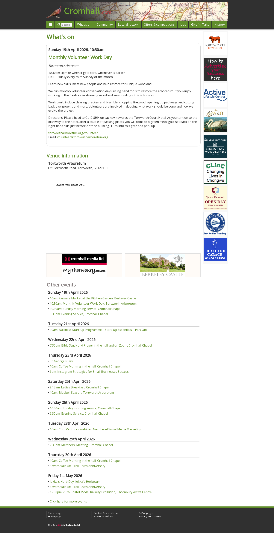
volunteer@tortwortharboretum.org (82, 137)
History (219, 24)
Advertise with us (103, 516)
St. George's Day (61, 361)
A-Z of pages (146, 513)
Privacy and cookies (150, 516)
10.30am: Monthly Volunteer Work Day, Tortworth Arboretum (93, 303)
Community (105, 24)
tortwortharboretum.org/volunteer (73, 133)
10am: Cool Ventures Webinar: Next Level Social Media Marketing (95, 429)
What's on (84, 24)
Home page (54, 516)
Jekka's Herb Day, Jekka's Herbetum (75, 482)
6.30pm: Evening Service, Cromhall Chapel (79, 314)
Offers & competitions (159, 24)
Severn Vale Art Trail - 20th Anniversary (77, 466)
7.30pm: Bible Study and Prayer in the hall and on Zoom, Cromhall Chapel (101, 345)
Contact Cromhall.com (105, 513)
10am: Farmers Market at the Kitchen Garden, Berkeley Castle (93, 298)
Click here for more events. (68, 501)
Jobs (183, 24)
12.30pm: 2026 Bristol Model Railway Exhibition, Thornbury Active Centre (101, 492)
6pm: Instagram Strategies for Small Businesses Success (89, 372)
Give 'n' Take (200, 24)
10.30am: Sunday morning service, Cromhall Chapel (85, 309)
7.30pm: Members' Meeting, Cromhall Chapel (81, 445)
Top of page (55, 513)
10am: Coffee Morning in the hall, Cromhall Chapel (85, 366)
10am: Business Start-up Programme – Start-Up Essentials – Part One (99, 330)
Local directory (128, 24)
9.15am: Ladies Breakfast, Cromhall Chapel (79, 387)
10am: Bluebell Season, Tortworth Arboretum (82, 392)
